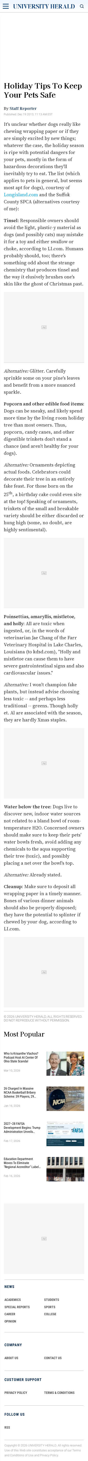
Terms (76, 1450)
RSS (7, 1427)
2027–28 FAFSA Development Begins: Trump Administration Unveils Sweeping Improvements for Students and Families (22, 1127)
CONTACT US (53, 1358)
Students (51, 1300)
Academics (12, 1300)
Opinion (10, 1321)
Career (9, 1314)
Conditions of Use (22, 1455)
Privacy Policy (49, 1455)
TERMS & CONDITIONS (59, 1393)
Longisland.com (21, 194)
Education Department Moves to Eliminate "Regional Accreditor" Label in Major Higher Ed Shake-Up (22, 1163)
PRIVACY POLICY (15, 1393)
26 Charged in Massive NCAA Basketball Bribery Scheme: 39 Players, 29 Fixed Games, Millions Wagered (20, 1092)
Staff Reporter (23, 108)
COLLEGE (50, 1314)
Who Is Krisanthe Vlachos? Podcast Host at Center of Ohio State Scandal (21, 1057)
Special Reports (17, 1307)
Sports (49, 1307)
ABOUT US (11, 1358)
